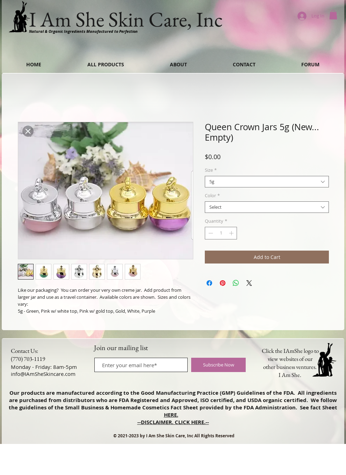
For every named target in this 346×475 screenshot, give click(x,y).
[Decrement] (210, 233)
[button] (333, 14)
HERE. (171, 414)
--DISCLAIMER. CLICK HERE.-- (173, 422)
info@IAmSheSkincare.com (43, 373)
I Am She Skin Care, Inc (126, 19)
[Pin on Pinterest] (222, 283)
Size (211, 170)
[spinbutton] (221, 233)
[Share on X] (249, 283)
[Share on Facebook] (209, 283)
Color (212, 196)
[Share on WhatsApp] (236, 283)
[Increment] (232, 233)
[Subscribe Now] (218, 365)
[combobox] (267, 182)
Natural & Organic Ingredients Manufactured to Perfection (83, 31)
